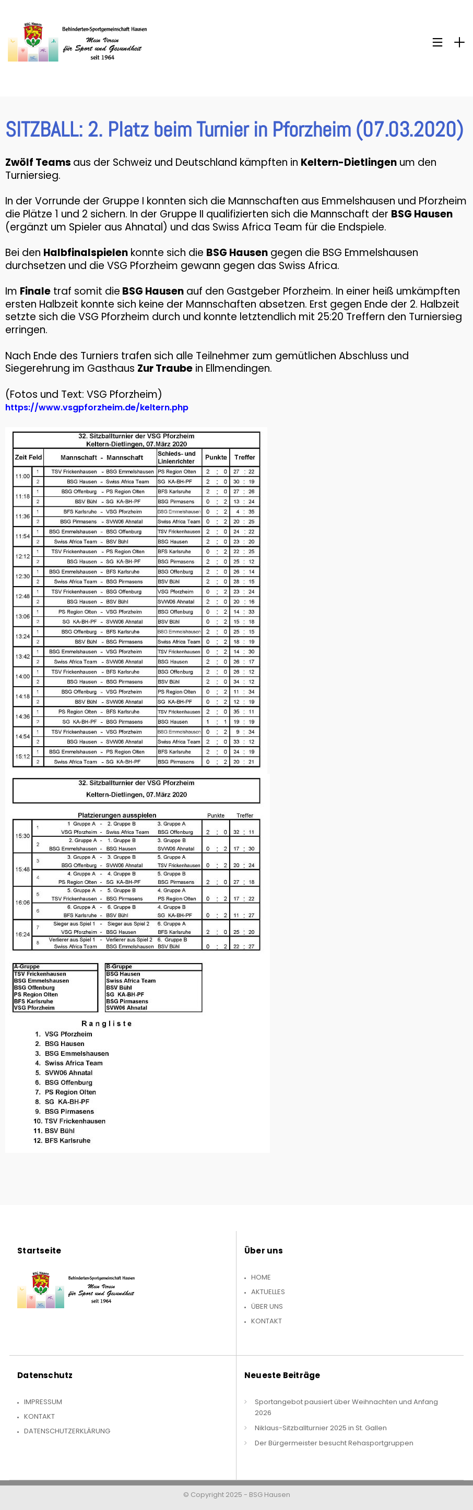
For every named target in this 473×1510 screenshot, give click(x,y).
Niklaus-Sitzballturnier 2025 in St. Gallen (321, 1428)
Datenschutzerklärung (67, 1431)
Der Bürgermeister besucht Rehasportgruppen (334, 1443)
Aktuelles (268, 1292)
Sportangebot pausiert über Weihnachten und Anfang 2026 (346, 1407)
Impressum (43, 1402)
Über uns (267, 1306)
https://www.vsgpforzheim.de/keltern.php (96, 407)
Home (261, 1277)
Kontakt (266, 1321)
